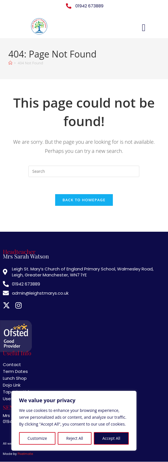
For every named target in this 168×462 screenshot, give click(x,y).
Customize (37, 438)
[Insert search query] (83, 171)
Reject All (74, 438)
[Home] (10, 62)
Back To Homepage (84, 200)
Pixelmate (25, 454)
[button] (143, 27)
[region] (73, 421)
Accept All (111, 438)
